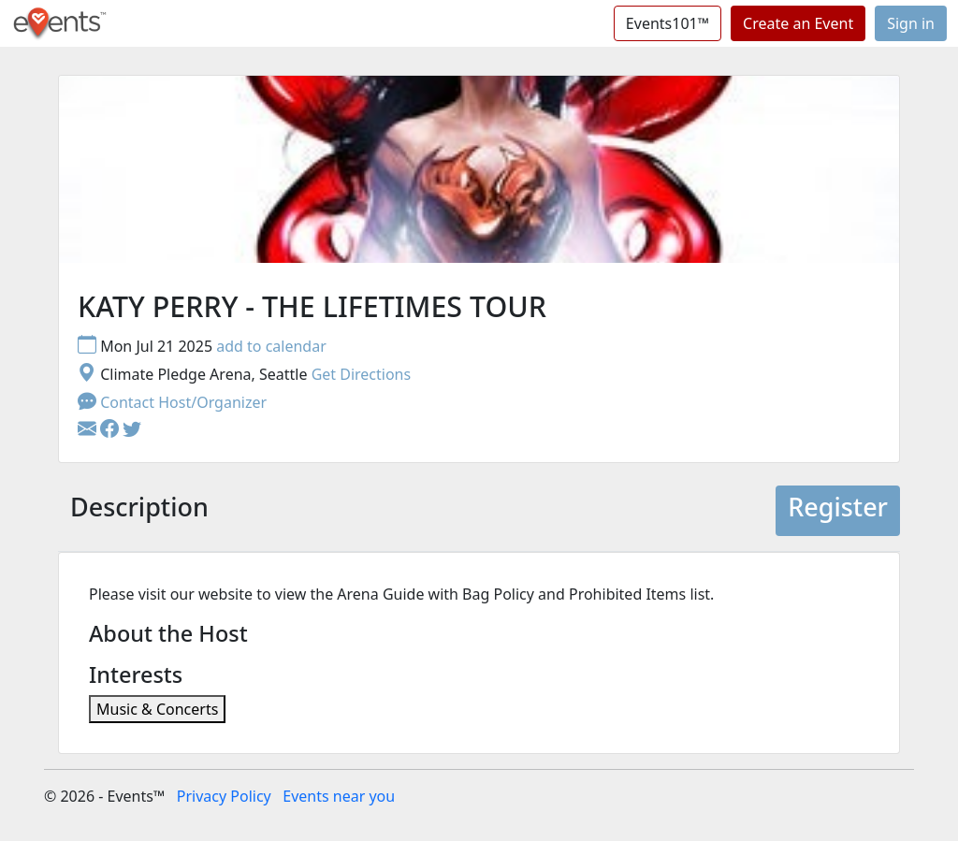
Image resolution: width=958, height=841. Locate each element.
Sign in (911, 23)
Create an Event (798, 23)
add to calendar (271, 346)
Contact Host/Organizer (172, 402)
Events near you (339, 796)
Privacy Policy (224, 796)
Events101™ (667, 23)
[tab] (139, 511)
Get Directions (362, 374)
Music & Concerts (157, 709)
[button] (111, 430)
